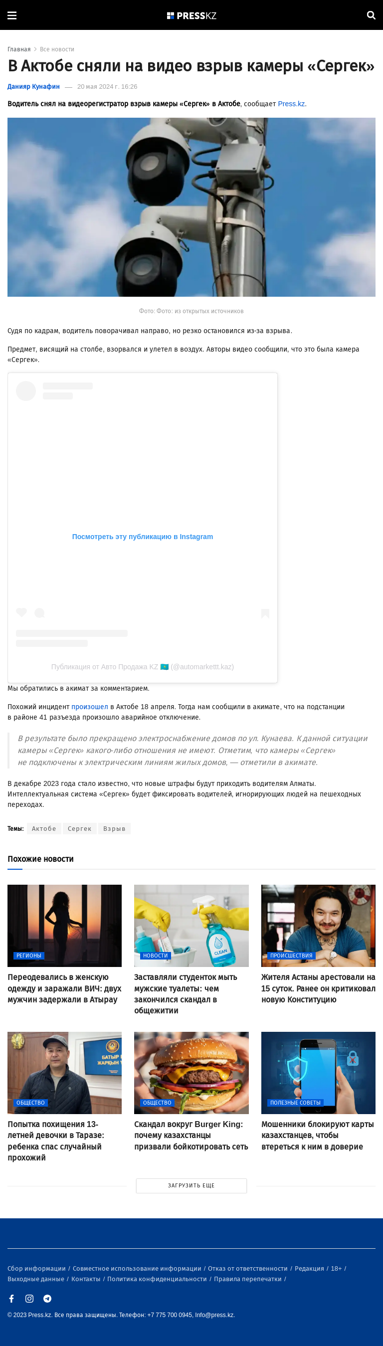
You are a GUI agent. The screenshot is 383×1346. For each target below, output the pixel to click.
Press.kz (291, 104)
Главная (19, 49)
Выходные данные (36, 1279)
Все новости (57, 49)
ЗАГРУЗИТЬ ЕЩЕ (191, 1185)
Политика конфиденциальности (157, 1279)
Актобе (44, 828)
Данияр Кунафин (33, 86)
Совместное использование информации (138, 1268)
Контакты (86, 1279)
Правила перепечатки (248, 1279)
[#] (192, 15)
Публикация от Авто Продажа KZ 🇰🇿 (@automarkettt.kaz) (142, 667)
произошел (89, 707)
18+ (337, 1268)
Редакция (310, 1268)
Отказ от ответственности (248, 1268)
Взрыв (114, 828)
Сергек (80, 828)
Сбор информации (37, 1268)
